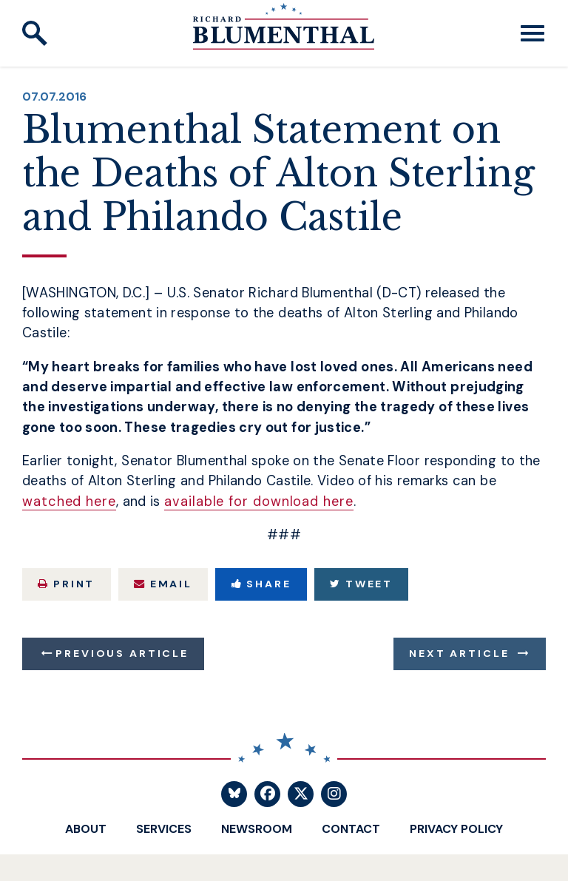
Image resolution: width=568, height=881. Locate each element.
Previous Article (121, 653)
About (85, 829)
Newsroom (256, 829)
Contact (351, 829)
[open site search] (34, 33)
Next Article (459, 653)
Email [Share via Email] (163, 583)
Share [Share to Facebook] (261, 583)
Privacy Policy (456, 829)
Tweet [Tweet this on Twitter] (361, 583)
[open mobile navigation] (532, 33)
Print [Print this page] (66, 583)
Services (164, 829)
